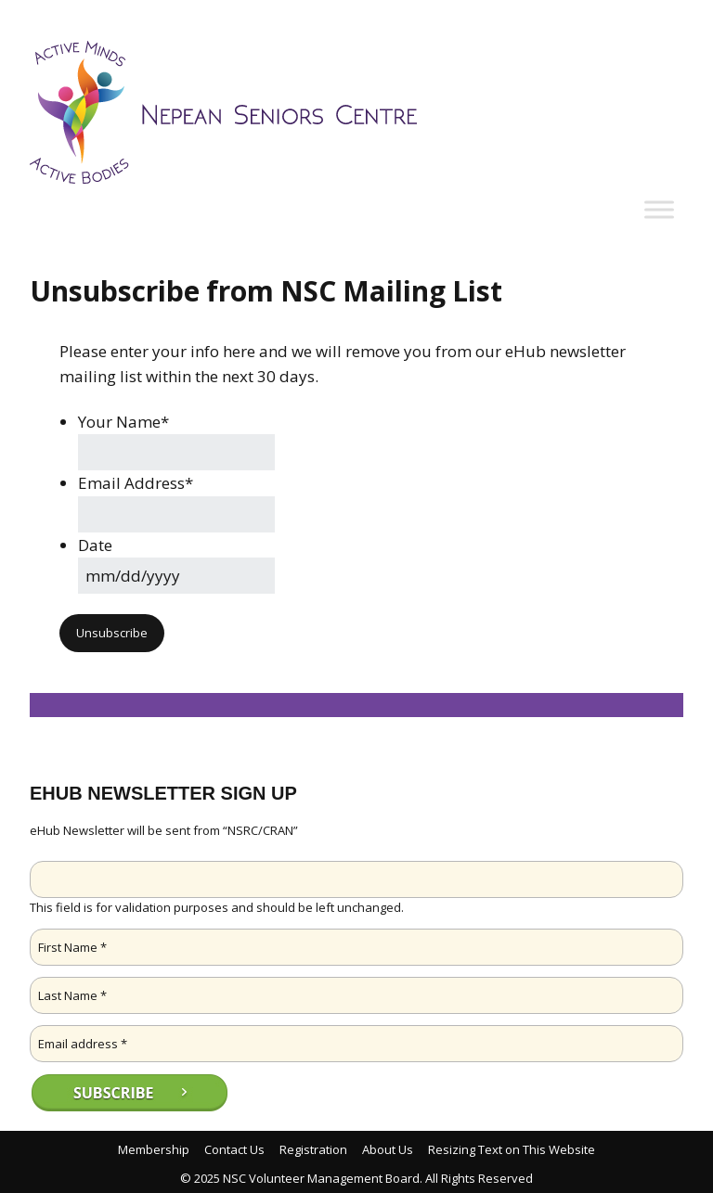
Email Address (135, 483)
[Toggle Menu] (659, 210)
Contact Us (234, 1149)
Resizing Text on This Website (511, 1149)
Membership (153, 1149)
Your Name (123, 421)
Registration (313, 1149)
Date (95, 545)
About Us (387, 1149)
